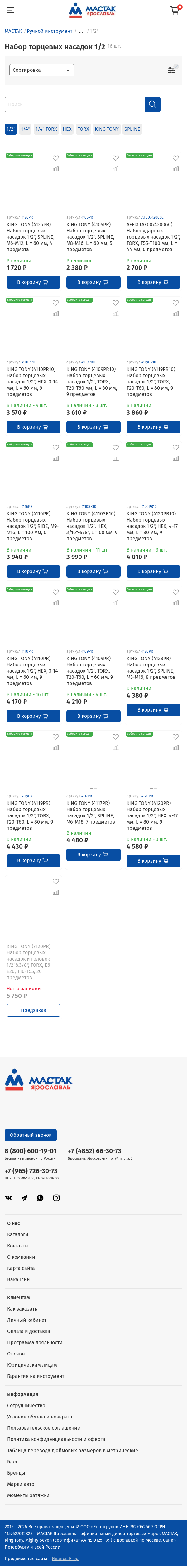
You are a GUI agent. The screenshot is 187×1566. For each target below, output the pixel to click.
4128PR (147, 651)
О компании (21, 1257)
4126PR (27, 217)
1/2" (11, 129)
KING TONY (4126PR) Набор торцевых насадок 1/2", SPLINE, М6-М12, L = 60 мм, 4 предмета (31, 236)
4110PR (27, 651)
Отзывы (16, 1354)
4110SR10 (88, 506)
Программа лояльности (35, 1342)
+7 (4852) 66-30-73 (95, 1151)
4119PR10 (148, 362)
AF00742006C (152, 217)
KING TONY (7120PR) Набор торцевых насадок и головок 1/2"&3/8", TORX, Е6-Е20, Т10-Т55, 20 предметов (29, 961)
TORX (83, 129)
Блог (12, 1462)
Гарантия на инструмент (35, 1376)
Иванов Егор (65, 1558)
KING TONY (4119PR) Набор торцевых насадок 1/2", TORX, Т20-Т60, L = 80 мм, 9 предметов (30, 815)
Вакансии (18, 1279)
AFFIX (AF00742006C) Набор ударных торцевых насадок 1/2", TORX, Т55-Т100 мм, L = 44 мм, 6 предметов (153, 236)
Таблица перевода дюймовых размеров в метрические (72, 1450)
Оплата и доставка (28, 1331)
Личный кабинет (26, 1320)
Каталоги (17, 1235)
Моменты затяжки (28, 1495)
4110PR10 (29, 362)
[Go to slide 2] (95, 788)
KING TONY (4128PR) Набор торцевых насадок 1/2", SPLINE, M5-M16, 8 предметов (151, 667)
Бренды (16, 1473)
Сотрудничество (26, 1405)
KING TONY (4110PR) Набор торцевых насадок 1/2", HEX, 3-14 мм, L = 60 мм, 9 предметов (32, 670)
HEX (67, 129)
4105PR (87, 217)
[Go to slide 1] (91, 788)
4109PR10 (89, 362)
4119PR (27, 796)
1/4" (25, 129)
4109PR (87, 651)
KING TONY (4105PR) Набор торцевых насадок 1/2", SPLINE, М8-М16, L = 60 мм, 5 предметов (90, 236)
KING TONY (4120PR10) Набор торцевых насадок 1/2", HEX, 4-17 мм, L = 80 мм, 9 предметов (152, 526)
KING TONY (107, 129)
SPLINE (132, 129)
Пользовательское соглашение (43, 1428)
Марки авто (20, 1484)
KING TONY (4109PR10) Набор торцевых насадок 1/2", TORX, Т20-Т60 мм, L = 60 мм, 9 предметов (91, 381)
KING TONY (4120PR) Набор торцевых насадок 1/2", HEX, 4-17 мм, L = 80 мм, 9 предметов (152, 815)
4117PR (86, 796)
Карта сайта (21, 1268)
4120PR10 (149, 506)
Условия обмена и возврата (39, 1417)
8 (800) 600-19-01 (31, 1151)
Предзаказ (33, 1010)
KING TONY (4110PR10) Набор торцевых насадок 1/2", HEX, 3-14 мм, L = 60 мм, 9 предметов (32, 381)
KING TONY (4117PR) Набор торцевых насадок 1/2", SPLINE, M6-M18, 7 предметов (90, 812)
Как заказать (22, 1309)
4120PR (147, 796)
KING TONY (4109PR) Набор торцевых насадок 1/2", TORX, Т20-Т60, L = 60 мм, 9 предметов (89, 670)
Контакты (18, 1246)
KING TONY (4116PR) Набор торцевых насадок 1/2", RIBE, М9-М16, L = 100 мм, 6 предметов (33, 526)
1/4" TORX (46, 129)
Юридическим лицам (32, 1365)
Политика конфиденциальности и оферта (56, 1439)
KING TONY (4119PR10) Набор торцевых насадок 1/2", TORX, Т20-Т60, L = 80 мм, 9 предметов (151, 381)
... (81, 31)
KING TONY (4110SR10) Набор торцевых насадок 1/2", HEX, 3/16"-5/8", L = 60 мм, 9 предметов (91, 526)
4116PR (27, 506)
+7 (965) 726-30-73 (31, 1171)
